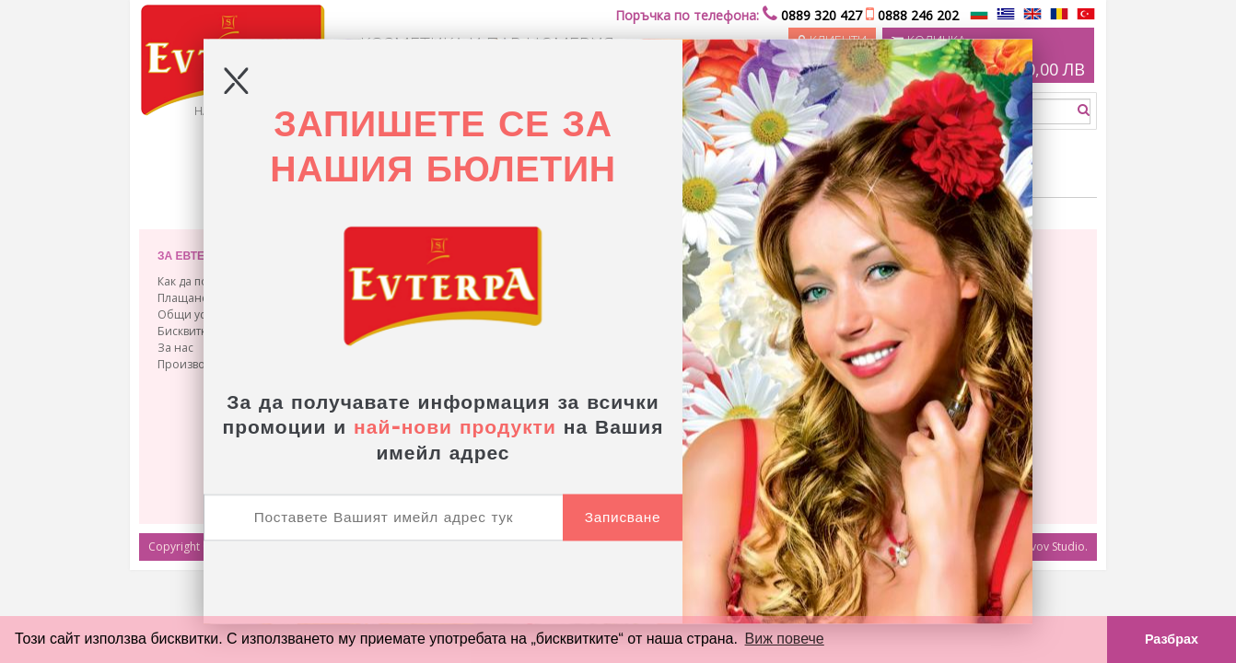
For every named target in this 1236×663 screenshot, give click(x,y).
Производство (196, 364)
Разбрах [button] (1171, 639)
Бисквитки (185, 331)
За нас (175, 347)
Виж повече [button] (784, 638)
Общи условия (198, 314)
